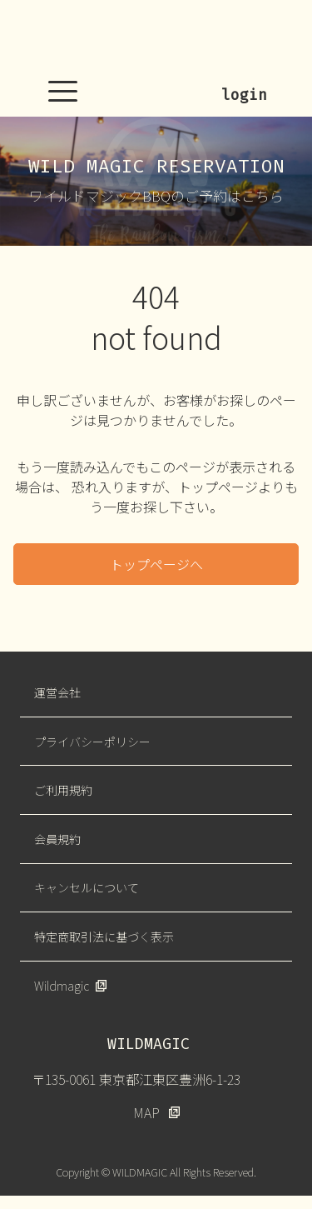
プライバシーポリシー (92, 741)
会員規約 (57, 839)
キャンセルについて (86, 887)
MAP (146, 1112)
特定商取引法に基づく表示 (104, 936)
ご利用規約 (63, 790)
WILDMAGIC (156, 37)
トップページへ (156, 564)
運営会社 (57, 692)
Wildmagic (61, 985)
